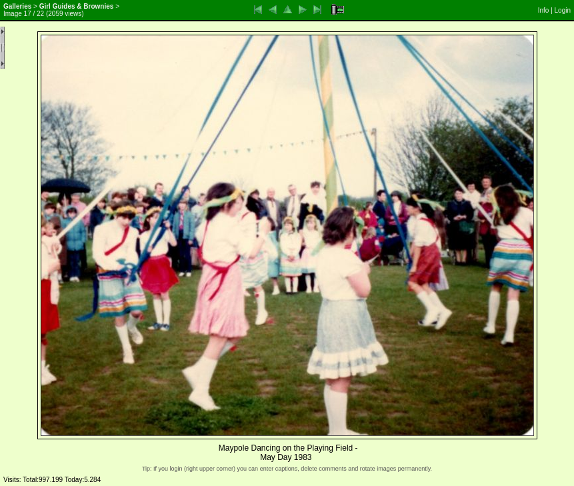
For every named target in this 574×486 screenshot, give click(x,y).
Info (543, 10)
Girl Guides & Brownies (76, 6)
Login (563, 10)
